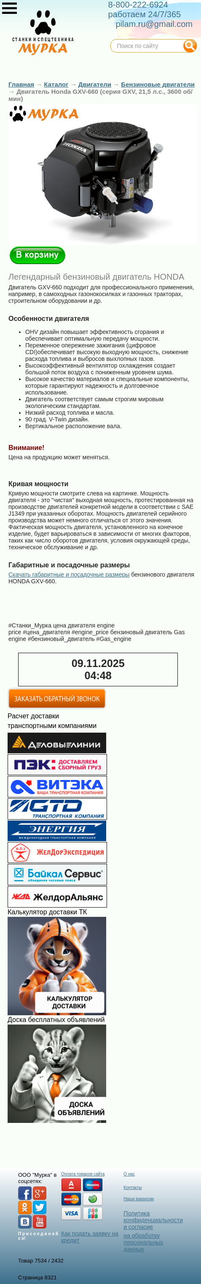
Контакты (132, 1187)
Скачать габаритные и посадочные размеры (68, 574)
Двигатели (94, 84)
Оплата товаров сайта (83, 1174)
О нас (129, 1174)
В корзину (37, 255)
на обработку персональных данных (143, 1242)
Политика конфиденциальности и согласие (153, 1220)
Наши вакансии (138, 1199)
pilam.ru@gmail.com (154, 24)
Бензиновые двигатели (158, 84)
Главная (21, 84)
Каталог (56, 84)
